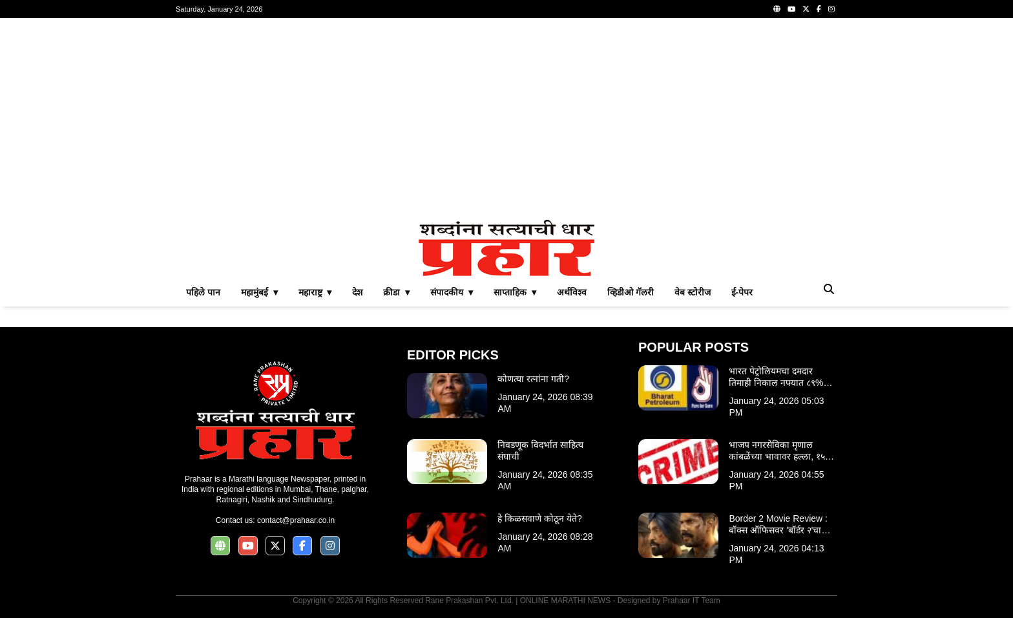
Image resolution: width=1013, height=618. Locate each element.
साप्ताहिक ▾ (515, 292)
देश (357, 292)
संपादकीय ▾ (451, 292)
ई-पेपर (742, 292)
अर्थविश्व (572, 292)
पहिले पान (203, 292)
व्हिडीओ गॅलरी (630, 292)
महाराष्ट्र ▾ (315, 292)
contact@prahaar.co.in (296, 520)
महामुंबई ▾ (259, 292)
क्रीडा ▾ (396, 292)
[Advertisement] (506, 118)
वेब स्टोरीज (692, 292)
